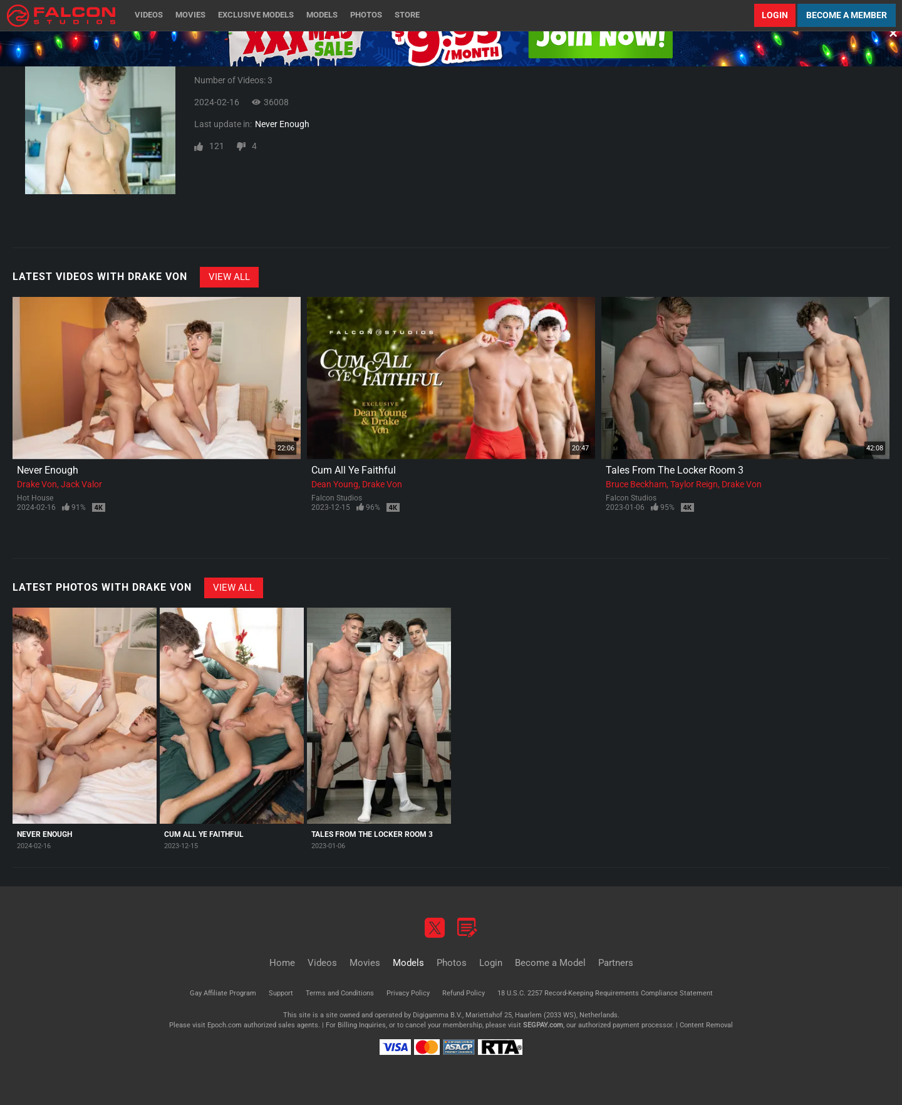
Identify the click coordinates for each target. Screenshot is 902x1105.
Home (282, 962)
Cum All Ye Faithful (353, 470)
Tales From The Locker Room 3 (675, 470)
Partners (615, 962)
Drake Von (37, 484)
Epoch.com (224, 1025)
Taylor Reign (694, 484)
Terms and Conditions (340, 993)
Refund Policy (463, 993)
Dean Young (334, 484)
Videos (149, 14)
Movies (190, 14)
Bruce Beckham (636, 484)
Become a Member (846, 15)
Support (281, 993)
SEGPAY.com (543, 1025)
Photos (366, 14)
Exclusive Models (256, 14)
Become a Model (550, 962)
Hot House (35, 498)
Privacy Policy (408, 993)
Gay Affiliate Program (223, 993)
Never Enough (282, 124)
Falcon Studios (336, 498)
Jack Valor (81, 484)
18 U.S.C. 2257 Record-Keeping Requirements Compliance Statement (605, 993)
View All (229, 277)
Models (322, 14)
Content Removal (706, 1025)
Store (407, 14)
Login (775, 15)
